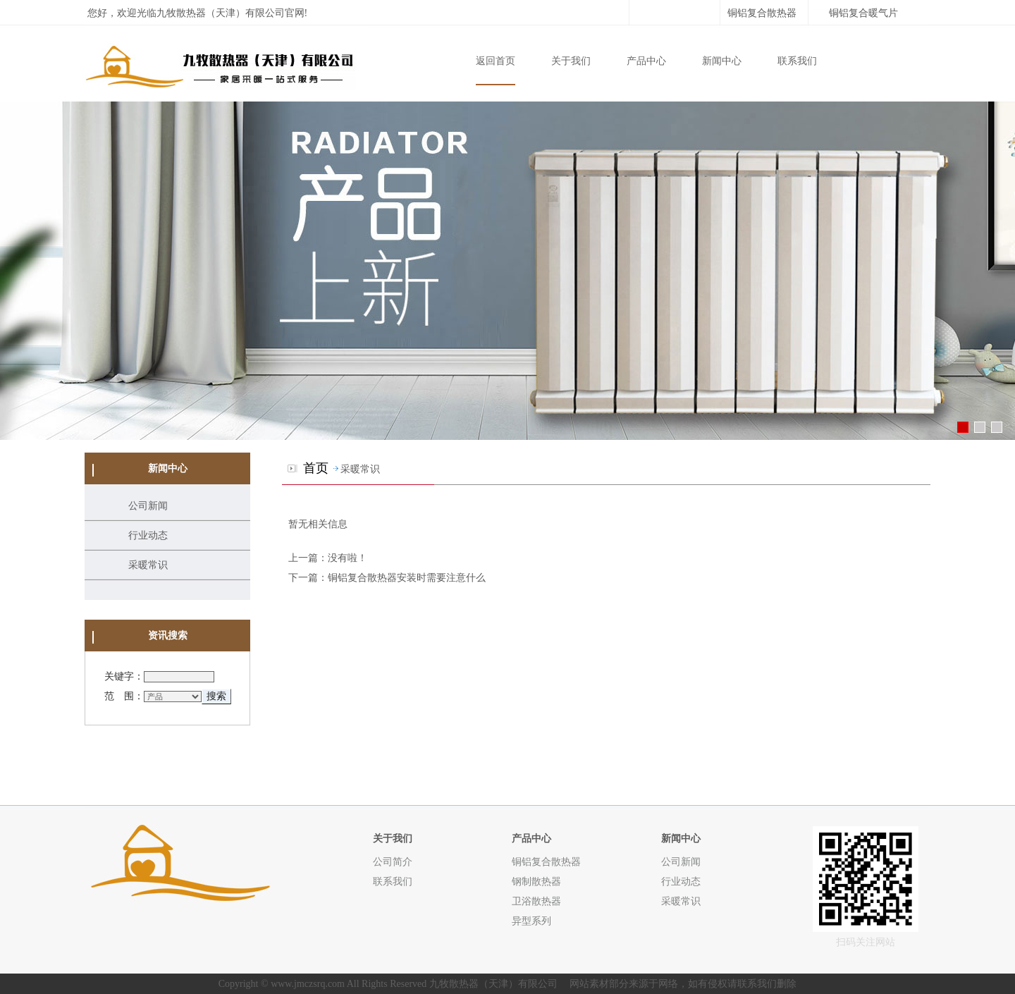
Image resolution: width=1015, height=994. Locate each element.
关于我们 (571, 61)
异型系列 (531, 920)
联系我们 (797, 61)
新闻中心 (722, 61)
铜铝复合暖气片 (863, 13)
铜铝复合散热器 (761, 13)
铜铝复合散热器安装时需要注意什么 (407, 577)
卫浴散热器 (536, 901)
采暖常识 (148, 565)
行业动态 (148, 535)
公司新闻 (148, 506)
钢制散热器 (536, 881)
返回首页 (495, 61)
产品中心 (646, 61)
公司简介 (392, 861)
